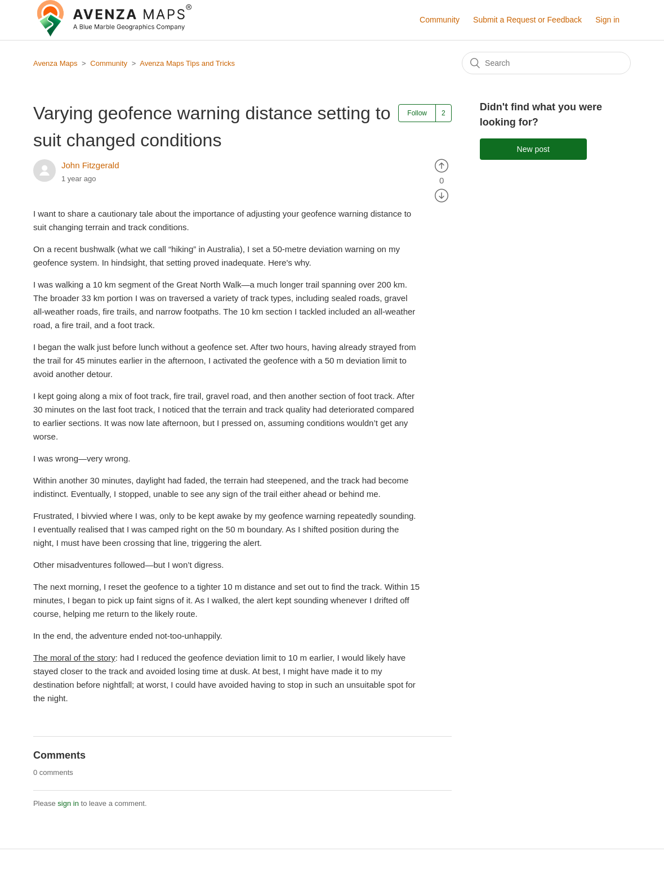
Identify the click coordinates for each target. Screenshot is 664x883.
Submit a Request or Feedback (527, 19)
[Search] (546, 63)
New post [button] (533, 149)
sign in (68, 803)
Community (440, 19)
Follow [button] (417, 113)
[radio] (441, 165)
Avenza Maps (55, 63)
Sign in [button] (607, 19)
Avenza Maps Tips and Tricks (187, 63)
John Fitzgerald (90, 165)
